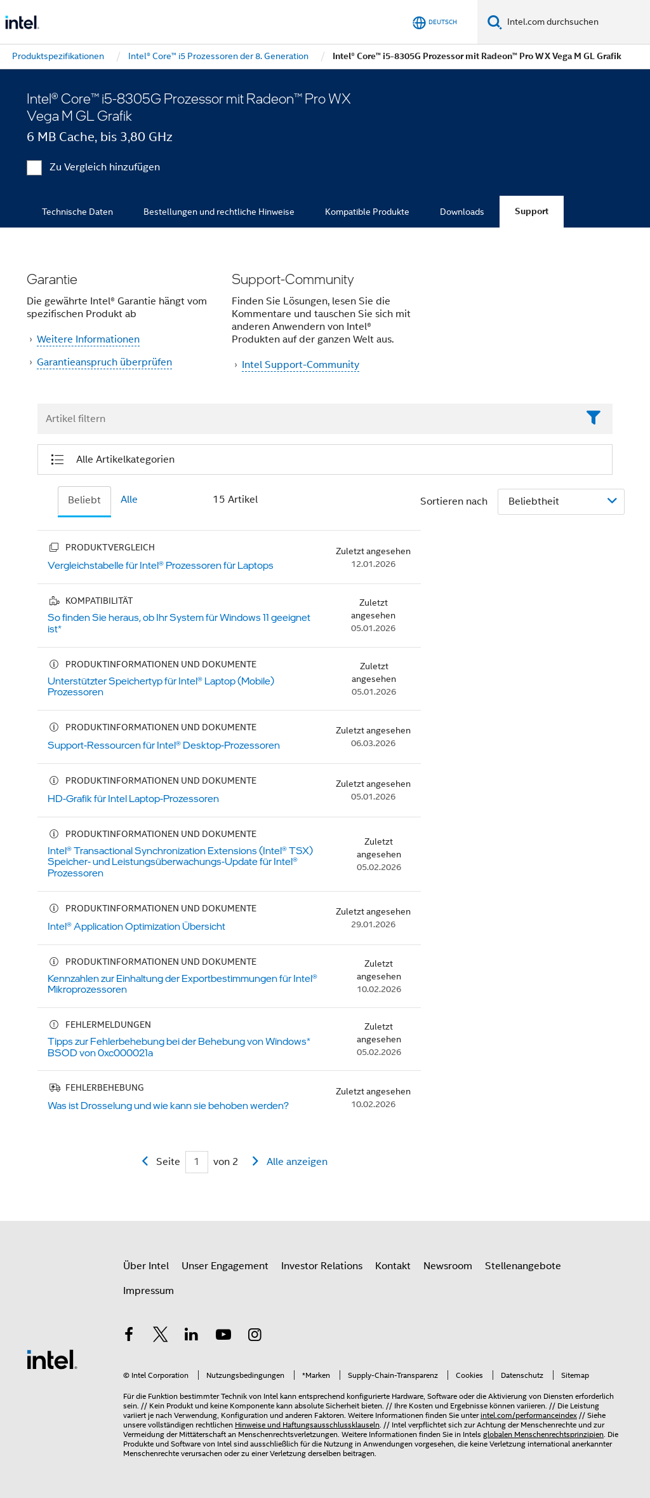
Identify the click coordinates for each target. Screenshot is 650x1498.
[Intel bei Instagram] (254, 1336)
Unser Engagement (225, 1266)
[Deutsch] (434, 22)
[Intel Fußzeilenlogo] (52, 1358)
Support (531, 211)
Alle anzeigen (297, 1161)
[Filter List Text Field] (307, 419)
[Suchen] (495, 22)
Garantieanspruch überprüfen (104, 362)
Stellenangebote (523, 1266)
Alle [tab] (129, 499)
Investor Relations (321, 1266)
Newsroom (447, 1266)
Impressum (148, 1290)
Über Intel (146, 1266)
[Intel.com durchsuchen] (576, 22)
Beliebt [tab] (84, 500)
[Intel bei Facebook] (129, 1336)
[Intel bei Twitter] (160, 1336)
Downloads (462, 211)
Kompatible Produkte (367, 211)
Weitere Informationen (88, 339)
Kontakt (393, 1266)
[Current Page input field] (196, 1162)
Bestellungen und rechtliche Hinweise (219, 211)
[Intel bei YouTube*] (223, 1336)
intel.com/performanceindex (529, 1415)
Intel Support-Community (300, 364)
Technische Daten (77, 211)
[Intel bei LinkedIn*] (191, 1336)
